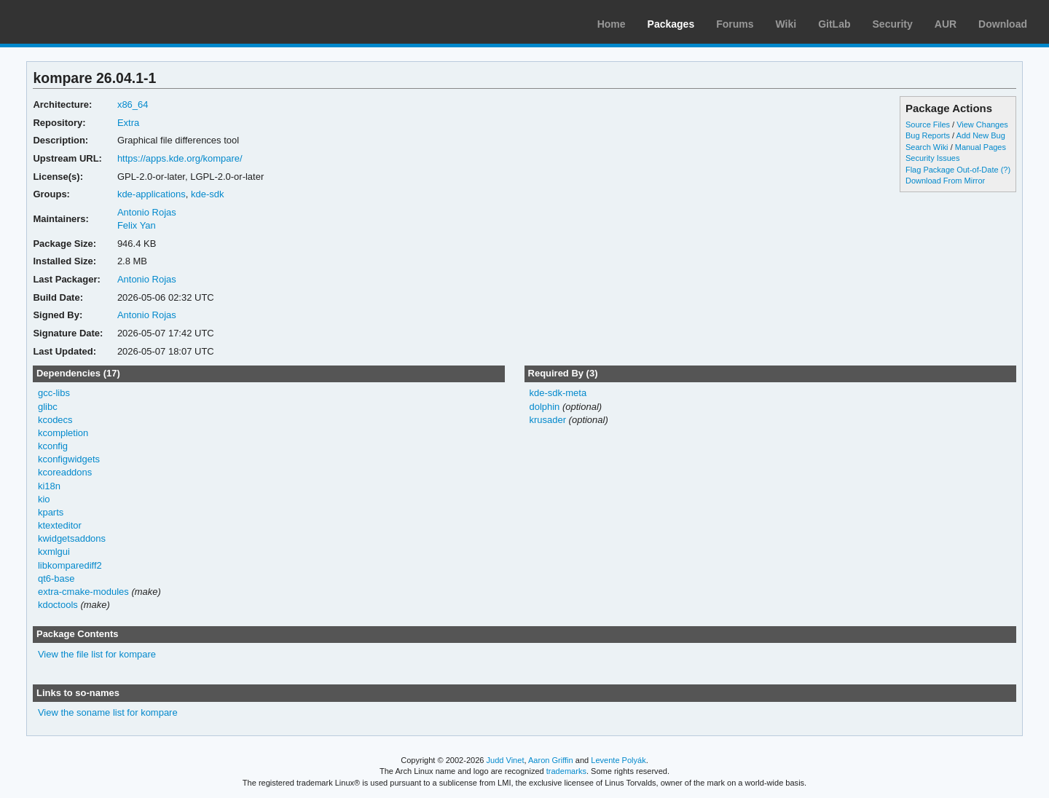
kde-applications (151, 194)
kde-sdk (207, 194)
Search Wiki (926, 147)
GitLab (834, 24)
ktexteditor (60, 525)
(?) (1005, 169)
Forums (734, 24)
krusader (547, 419)
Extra (128, 122)
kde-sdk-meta (557, 392)
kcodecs (55, 419)
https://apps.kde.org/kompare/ (180, 158)
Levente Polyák (618, 760)
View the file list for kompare (97, 654)
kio (44, 499)
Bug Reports (927, 135)
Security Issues (932, 158)
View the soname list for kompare (108, 712)
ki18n (49, 486)
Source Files (927, 124)
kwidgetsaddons (72, 538)
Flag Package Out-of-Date (952, 169)
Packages (671, 24)
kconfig (53, 446)
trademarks (566, 771)
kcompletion (63, 432)
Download (1002, 24)
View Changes (982, 124)
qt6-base (56, 578)
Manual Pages (980, 147)
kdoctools (58, 604)
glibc (48, 406)
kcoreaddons (65, 472)
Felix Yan (136, 225)
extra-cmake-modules (83, 591)
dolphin (544, 406)
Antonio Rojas (146, 212)
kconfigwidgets (69, 459)
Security (893, 24)
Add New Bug (980, 135)
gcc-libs (54, 392)
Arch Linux (80, 21)
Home (611, 24)
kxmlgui (54, 551)
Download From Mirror (945, 180)
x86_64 (133, 104)
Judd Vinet (505, 760)
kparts (50, 512)
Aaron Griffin (550, 760)
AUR (945, 24)
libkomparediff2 (70, 565)
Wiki (786, 24)
